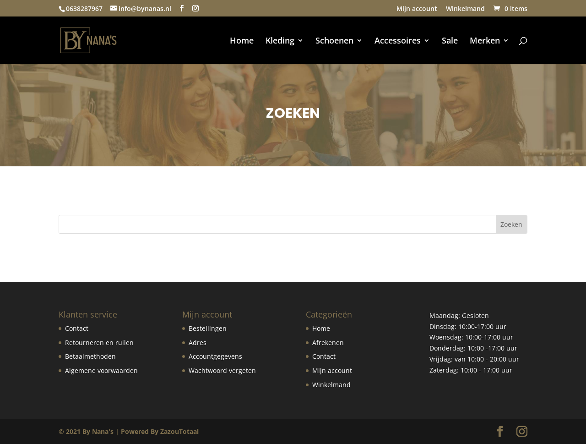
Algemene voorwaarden (101, 370)
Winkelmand (465, 9)
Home (242, 41)
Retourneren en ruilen (99, 342)
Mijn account (416, 9)
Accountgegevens (215, 356)
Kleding (280, 41)
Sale (450, 41)
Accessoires (397, 41)
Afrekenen (328, 342)
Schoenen (334, 41)
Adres (197, 342)
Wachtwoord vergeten (222, 370)
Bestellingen (208, 328)
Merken (485, 41)
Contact (76, 328)
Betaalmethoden (90, 356)
